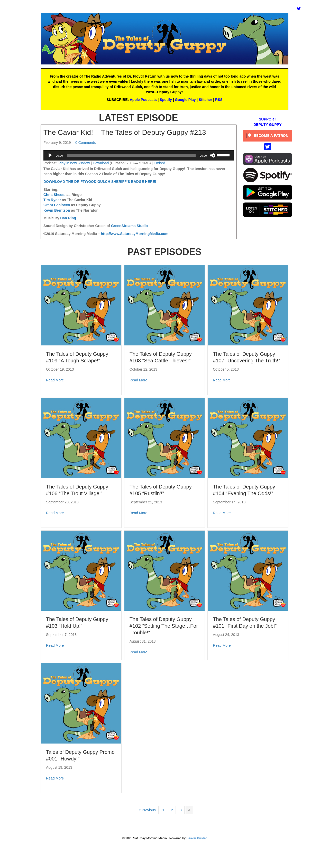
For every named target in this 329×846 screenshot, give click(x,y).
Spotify (166, 100)
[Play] (50, 155)
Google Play (185, 100)
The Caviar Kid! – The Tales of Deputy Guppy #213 (124, 132)
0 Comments (85, 142)
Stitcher (205, 100)
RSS (219, 100)
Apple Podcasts (143, 100)
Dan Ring (68, 218)
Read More (55, 380)
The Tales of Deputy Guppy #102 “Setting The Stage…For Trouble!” (164, 625)
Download (101, 163)
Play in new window (74, 163)
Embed (159, 163)
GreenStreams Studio (129, 226)
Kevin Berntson (56, 210)
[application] (138, 155)
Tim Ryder (52, 200)
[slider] (131, 155)
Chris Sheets (54, 195)
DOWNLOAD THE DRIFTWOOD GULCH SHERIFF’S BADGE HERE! (99, 182)
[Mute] (212, 155)
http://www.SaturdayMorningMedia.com (134, 234)
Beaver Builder (196, 838)
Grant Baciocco (56, 205)
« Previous (147, 810)
